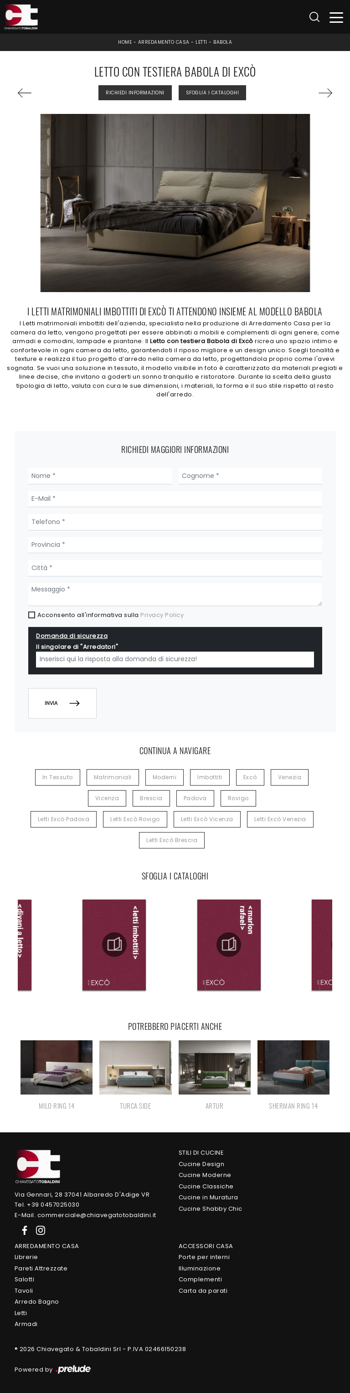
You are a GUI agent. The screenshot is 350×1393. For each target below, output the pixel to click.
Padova (195, 798)
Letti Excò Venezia (280, 819)
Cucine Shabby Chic (210, 1208)
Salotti (25, 1279)
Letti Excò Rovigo (135, 819)
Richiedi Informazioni (135, 92)
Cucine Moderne (205, 1175)
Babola (222, 42)
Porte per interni (204, 1257)
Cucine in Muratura (208, 1197)
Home (125, 42)
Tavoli (24, 1290)
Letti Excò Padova (64, 819)
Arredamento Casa (164, 42)
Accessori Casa (206, 1246)
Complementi (200, 1279)
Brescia (151, 798)
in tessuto (57, 777)
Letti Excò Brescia (171, 840)
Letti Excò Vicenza (207, 819)
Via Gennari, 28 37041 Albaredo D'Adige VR (82, 1194)
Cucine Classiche (206, 1186)
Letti (201, 42)
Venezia (290, 777)
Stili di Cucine (201, 1152)
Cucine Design (202, 1164)
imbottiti (209, 777)
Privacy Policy (162, 615)
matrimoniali (113, 777)
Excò (250, 777)
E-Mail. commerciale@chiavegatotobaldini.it (85, 1215)
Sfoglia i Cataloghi (212, 92)
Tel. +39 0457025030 (47, 1204)
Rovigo (238, 798)
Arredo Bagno (37, 1301)
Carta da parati (203, 1290)
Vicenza (107, 798)
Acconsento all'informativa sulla (110, 615)
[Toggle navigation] (336, 17)
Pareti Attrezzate (41, 1268)
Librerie (26, 1257)
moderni (165, 777)
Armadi (26, 1324)
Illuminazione (200, 1268)
